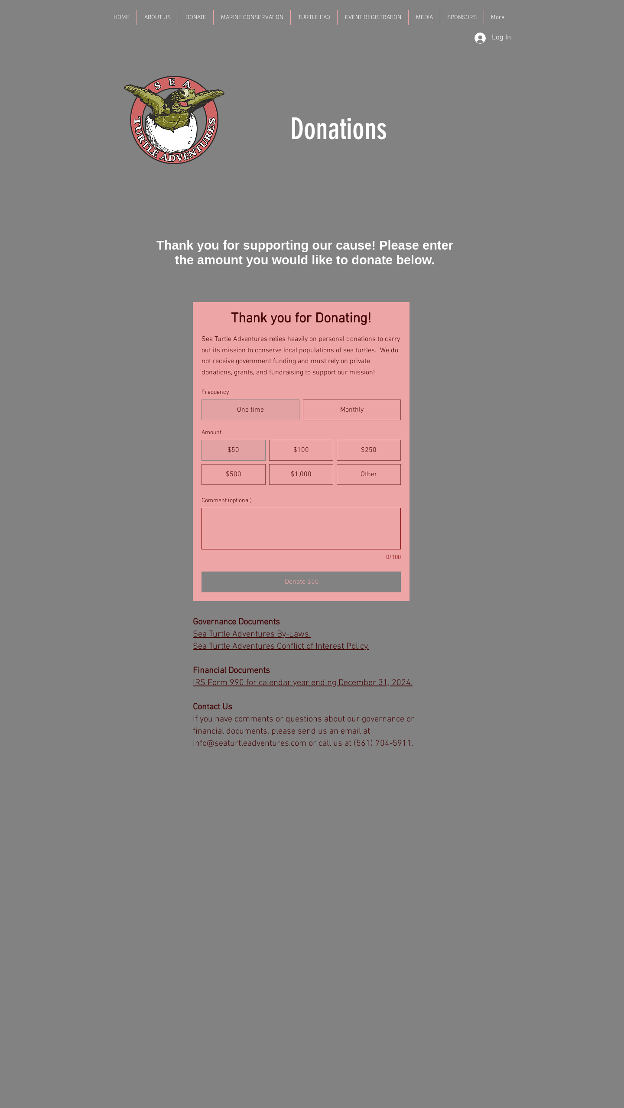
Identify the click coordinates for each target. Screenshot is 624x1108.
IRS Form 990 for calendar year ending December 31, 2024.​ (303, 683)
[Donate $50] (301, 582)
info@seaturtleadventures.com (249, 743)
